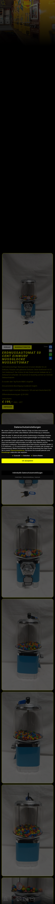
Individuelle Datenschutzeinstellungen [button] (27, 473)
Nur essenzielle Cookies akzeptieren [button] (27, 467)
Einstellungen (6, 452)
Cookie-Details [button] (18, 477)
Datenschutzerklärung (17, 450)
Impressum (37, 477)
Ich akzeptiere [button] (27, 461)
